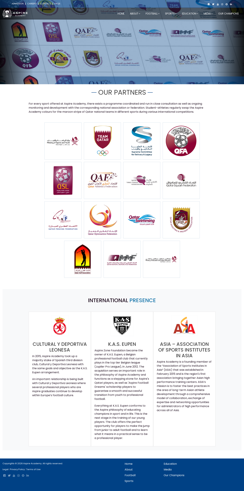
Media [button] (208, 13)
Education (170, 464)
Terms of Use (33, 469)
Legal (5, 469)
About (77, 80)
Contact (45, 4)
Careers (32, 4)
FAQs (57, 4)
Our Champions (228, 13)
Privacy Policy (17, 469)
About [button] (135, 13)
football (130, 475)
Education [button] (190, 13)
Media (168, 469)
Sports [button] (171, 13)
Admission (18, 4)
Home (121, 13)
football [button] (153, 13)
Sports (129, 481)
